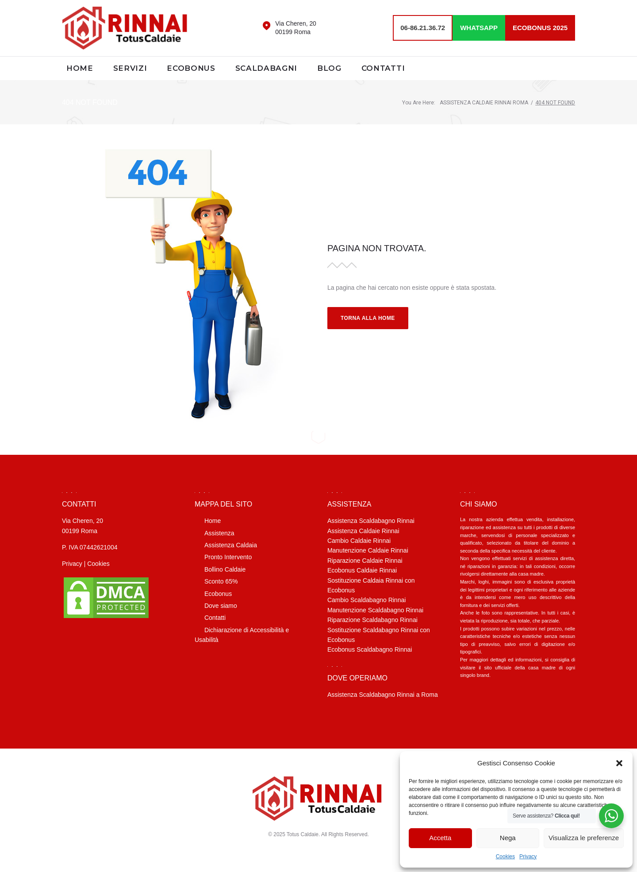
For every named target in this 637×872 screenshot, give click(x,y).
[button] (619, 763)
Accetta (440, 837)
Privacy (528, 856)
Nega (508, 837)
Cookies (505, 856)
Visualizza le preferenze (584, 837)
